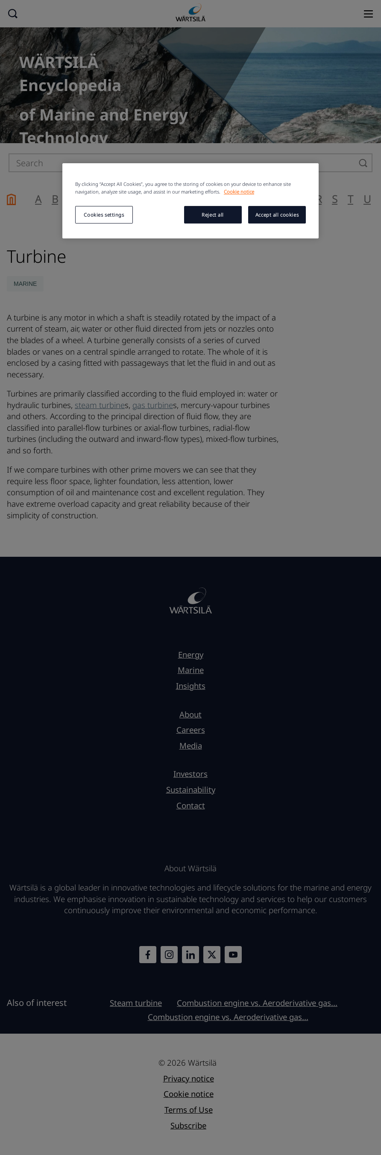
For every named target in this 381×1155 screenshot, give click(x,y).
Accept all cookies (277, 215)
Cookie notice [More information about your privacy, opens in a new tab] (239, 191)
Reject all (213, 215)
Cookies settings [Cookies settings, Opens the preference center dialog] (104, 215)
